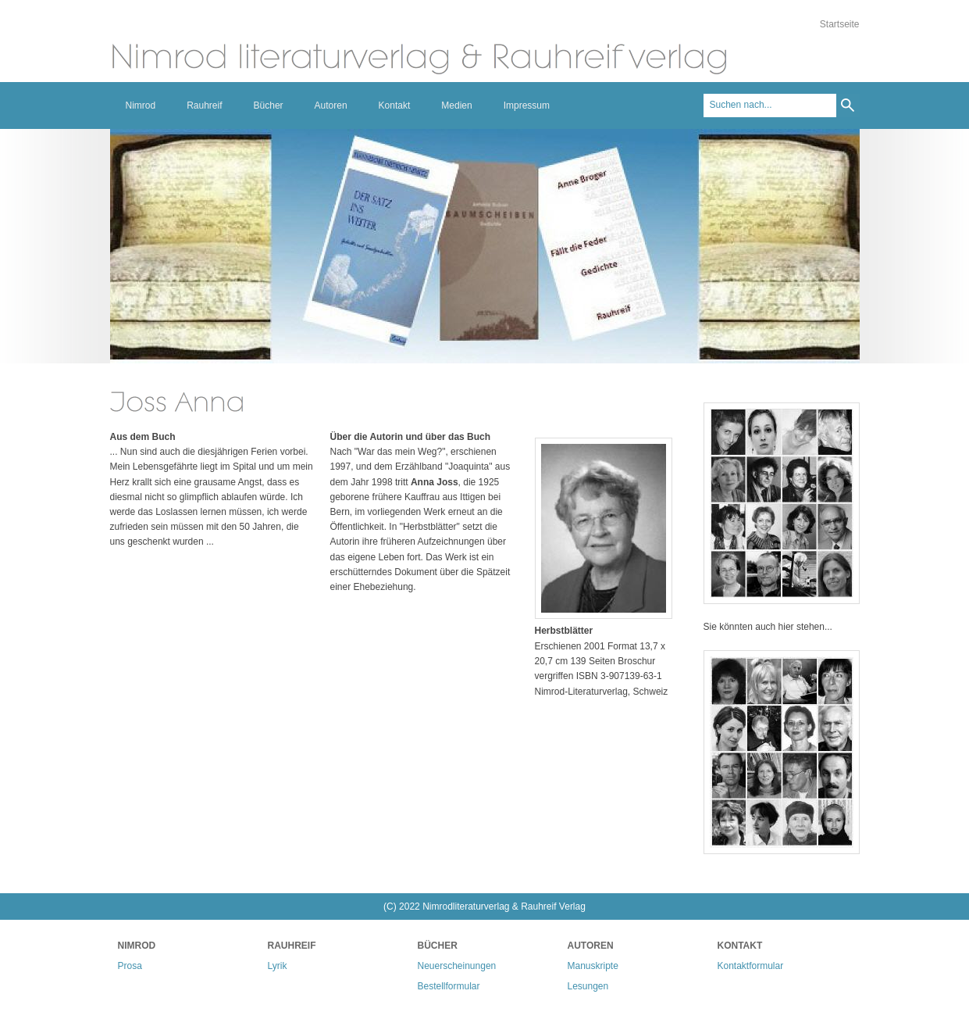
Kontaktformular (751, 965)
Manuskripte (593, 965)
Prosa (130, 965)
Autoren (331, 105)
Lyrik (277, 965)
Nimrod (141, 105)
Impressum (527, 105)
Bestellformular (449, 986)
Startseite (840, 24)
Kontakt (395, 105)
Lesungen (588, 986)
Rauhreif (204, 105)
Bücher (268, 105)
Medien (456, 105)
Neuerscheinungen (457, 965)
